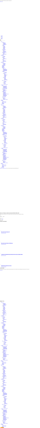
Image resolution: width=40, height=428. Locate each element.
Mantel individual (4, 371)
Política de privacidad (3, 392)
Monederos (3, 103)
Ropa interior (3, 115)
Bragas (4, 116)
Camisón (4, 50)
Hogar (2, 165)
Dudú (4, 74)
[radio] (3, 175)
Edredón (5, 78)
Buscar (0, 39)
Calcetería (3, 108)
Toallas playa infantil (5, 88)
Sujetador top (4, 44)
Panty (3, 45)
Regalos (4, 73)
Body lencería (4, 106)
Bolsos (2, 164)
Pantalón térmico (4, 117)
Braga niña (3, 66)
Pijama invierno (4, 61)
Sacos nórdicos (4, 96)
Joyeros (3, 166)
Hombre (2, 118)
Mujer (1, 41)
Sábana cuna (5, 79)
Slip (3, 59)
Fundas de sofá (4, 161)
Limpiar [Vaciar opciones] (2, 176)
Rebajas (2, 163)
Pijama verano (4, 51)
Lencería (3, 105)
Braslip (4, 58)
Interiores (3, 57)
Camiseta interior (3, 65)
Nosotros (2, 35)
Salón (2, 160)
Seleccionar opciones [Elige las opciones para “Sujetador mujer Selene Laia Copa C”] (4, 224)
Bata (3, 68)
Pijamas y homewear (4, 49)
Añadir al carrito (1, 177)
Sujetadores (4, 43)
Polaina (5, 83)
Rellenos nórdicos (5, 376)
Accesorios (4, 42)
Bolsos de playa (4, 101)
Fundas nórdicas (4, 93)
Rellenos (4, 162)
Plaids (3, 98)
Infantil (1, 62)
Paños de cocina (4, 372)
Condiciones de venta (3, 388)
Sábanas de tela (4, 377)
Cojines (4, 97)
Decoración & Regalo (4, 102)
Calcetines (4, 63)
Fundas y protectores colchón (6, 375)
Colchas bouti (4, 373)
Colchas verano (4, 92)
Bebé (2, 80)
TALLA (1, 175)
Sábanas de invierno (5, 95)
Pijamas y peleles (6, 84)
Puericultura (3, 71)
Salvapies (4, 48)
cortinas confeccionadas (5, 99)
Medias (4, 111)
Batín (3, 60)
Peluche (5, 76)
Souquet (4, 112)
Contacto (2, 38)
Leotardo (4, 46)
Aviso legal (2, 393)
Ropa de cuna (4, 77)
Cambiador (5, 72)
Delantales (4, 89)
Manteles (4, 90)
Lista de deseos (2, 167)
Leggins (4, 110)
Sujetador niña (3, 67)
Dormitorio (3, 91)
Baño (2, 85)
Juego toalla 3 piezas (5, 87)
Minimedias (4, 47)
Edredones (4, 374)
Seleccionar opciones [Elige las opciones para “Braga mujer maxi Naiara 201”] (4, 190)
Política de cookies (2, 389)
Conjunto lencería (4, 107)
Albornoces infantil (5, 86)
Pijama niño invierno (5, 70)
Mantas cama (4, 94)
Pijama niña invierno (5, 69)
